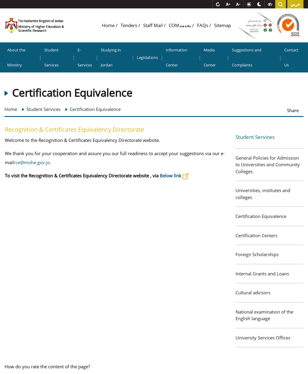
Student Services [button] (51, 57)
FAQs (203, 25)
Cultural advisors (253, 293)
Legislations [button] (147, 57)
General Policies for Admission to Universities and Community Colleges (268, 164)
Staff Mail (153, 25)
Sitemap (222, 25)
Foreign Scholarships (257, 254)
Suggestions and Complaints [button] (246, 57)
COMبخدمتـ (180, 25)
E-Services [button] (85, 57)
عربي (295, 4)
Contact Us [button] (291, 57)
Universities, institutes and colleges (263, 193)
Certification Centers (256, 235)
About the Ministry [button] (16, 57)
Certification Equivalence (261, 216)
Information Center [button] (176, 57)
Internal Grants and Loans (262, 274)
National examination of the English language (264, 315)
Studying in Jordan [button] (111, 57)
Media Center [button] (210, 57)
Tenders (129, 25)
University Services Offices (263, 338)
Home (109, 25)
